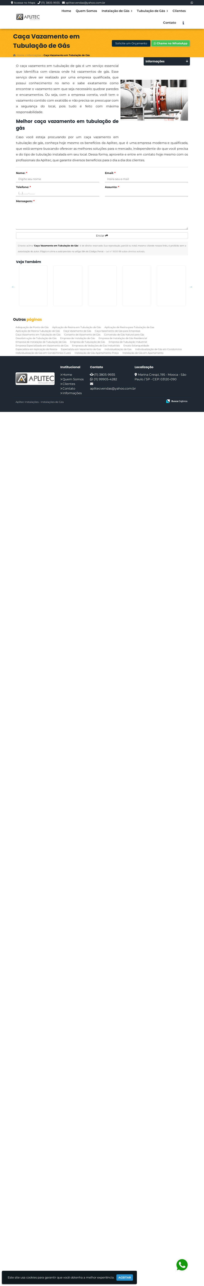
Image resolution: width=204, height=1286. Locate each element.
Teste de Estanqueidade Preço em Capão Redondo (37, 717)
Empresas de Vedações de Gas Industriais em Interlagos (37, 565)
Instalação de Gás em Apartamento (143, 1227)
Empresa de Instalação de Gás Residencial (123, 1212)
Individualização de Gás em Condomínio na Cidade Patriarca (37, 308)
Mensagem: (25, 201)
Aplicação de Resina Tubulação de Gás (38, 1205)
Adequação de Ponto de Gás (32, 1201)
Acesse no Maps (24, 2)
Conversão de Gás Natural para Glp (124, 1208)
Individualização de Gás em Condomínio (158, 1223)
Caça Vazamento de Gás (77, 1205)
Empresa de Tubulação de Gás (87, 1216)
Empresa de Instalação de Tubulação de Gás (41, 1216)
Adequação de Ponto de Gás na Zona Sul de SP (37, 1024)
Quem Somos (86, 11)
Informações (72, 1267)
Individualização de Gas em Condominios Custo (43, 1227)
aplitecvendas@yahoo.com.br (85, 2)
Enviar (102, 235)
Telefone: (23, 187)
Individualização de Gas (118, 1223)
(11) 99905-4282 (105, 1253)
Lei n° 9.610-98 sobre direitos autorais (125, 251)
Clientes (179, 11)
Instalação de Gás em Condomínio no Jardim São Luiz (38, 1129)
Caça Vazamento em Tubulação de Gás (38, 1208)
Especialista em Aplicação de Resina (36, 1223)
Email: (110, 173)
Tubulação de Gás (152, 11)
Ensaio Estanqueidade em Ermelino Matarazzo (38, 512)
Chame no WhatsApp (170, 43)
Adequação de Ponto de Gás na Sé (37, 614)
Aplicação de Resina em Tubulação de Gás (76, 1201)
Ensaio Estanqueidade (136, 1219)
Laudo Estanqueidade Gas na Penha (37, 409)
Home (66, 11)
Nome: (21, 173)
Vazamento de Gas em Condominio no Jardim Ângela (37, 872)
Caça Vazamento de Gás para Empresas (117, 1205)
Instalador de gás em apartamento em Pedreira (37, 922)
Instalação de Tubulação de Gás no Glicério (37, 1076)
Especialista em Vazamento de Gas (81, 1223)
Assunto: (112, 187)
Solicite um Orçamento (131, 43)
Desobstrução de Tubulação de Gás (36, 1212)
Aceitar (124, 1277)
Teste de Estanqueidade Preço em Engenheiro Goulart (37, 821)
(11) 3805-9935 (50, 2)
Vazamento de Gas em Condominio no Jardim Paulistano (37, 360)
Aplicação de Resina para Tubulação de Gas (129, 1201)
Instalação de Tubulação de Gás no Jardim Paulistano (37, 770)
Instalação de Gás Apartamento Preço (97, 1227)
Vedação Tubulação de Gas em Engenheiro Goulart (37, 462)
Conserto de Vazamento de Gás (82, 1208)
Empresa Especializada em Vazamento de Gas (42, 1219)
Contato (169, 22)
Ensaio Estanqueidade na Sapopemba (37, 665)
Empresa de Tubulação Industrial (128, 1216)
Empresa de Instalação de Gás (77, 1212)
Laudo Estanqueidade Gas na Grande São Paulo (37, 973)
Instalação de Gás (117, 11)
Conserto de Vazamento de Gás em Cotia (37, 1178)
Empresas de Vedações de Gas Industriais (96, 1219)
